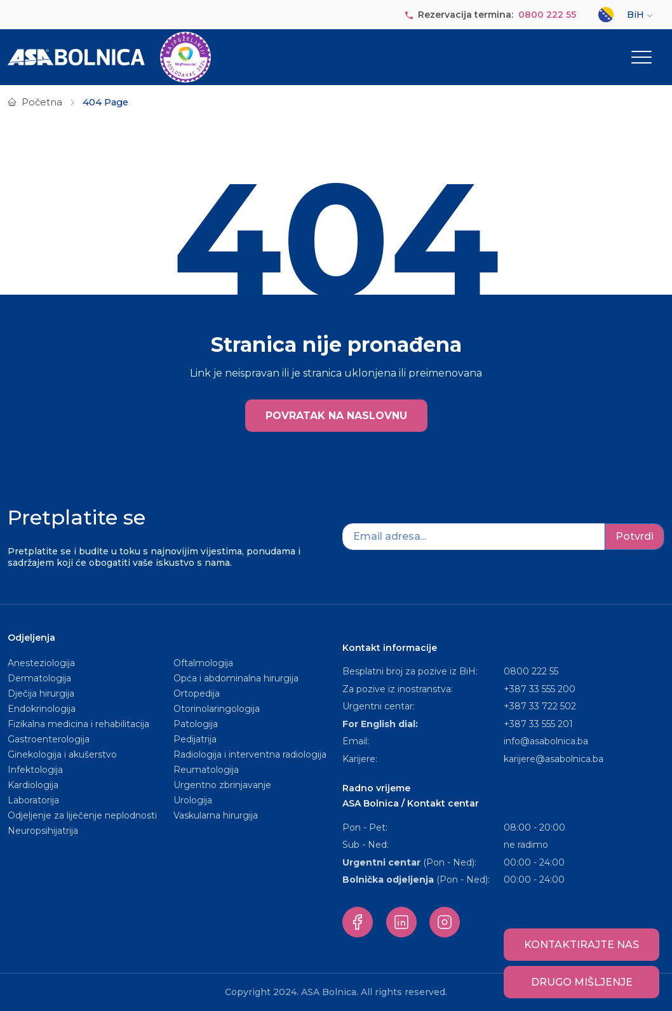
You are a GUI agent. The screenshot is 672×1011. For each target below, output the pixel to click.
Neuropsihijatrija (43, 830)
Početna (42, 102)
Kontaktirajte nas (581, 945)
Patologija (195, 724)
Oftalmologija (203, 663)
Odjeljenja (31, 637)
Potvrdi (634, 536)
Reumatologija (206, 769)
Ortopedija (196, 693)
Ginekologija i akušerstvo (62, 754)
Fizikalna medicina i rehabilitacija (80, 724)
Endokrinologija (42, 708)
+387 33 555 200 (539, 689)
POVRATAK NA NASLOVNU (336, 416)
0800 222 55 (547, 14)
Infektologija (35, 769)
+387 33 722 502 (540, 706)
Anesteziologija (41, 663)
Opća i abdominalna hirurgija (236, 678)
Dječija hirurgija (41, 693)
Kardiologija (33, 785)
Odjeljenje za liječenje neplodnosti (82, 815)
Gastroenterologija (49, 739)
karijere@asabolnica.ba (553, 759)
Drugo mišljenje (582, 982)
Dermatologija (39, 678)
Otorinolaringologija (216, 708)
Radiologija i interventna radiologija (249, 754)
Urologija (192, 800)
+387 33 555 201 (538, 724)
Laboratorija (33, 800)
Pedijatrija (195, 739)
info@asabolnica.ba (546, 741)
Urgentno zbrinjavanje (222, 785)
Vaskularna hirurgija (215, 815)
